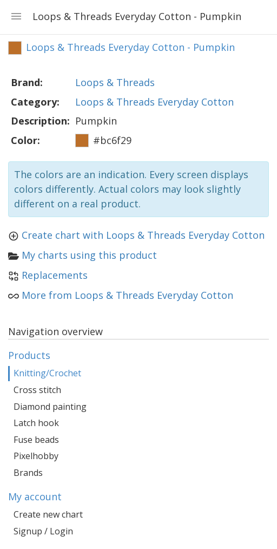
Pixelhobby (36, 456)
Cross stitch (37, 390)
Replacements (55, 275)
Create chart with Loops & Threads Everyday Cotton (143, 234)
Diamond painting (50, 407)
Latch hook (36, 423)
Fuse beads (36, 440)
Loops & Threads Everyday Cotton (154, 101)
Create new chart (48, 514)
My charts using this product (89, 255)
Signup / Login (43, 531)
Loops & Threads (115, 82)
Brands (28, 473)
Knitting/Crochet (47, 373)
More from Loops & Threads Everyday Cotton (127, 295)
